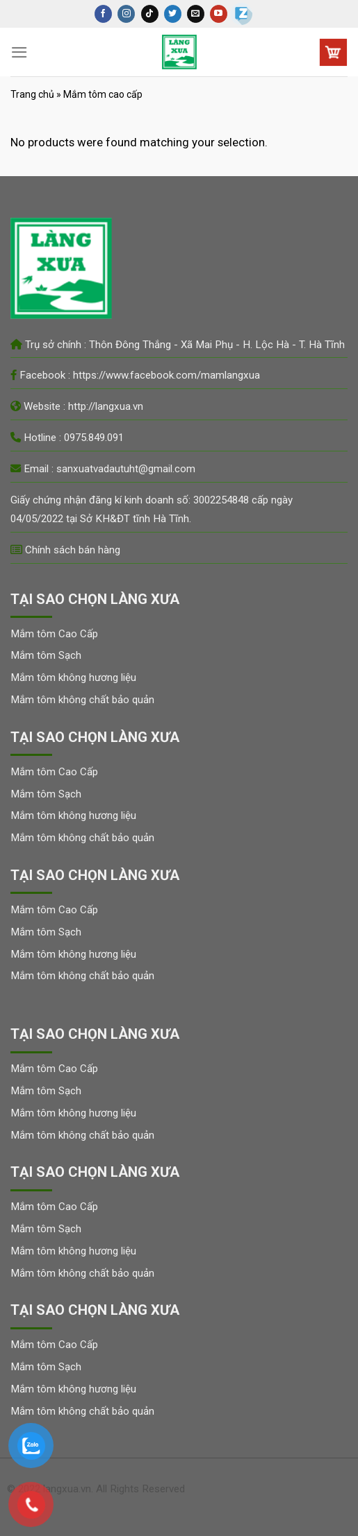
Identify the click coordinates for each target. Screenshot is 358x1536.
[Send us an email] (195, 14)
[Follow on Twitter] (172, 14)
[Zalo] (241, 14)
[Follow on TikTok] (149, 14)
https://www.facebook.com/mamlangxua (166, 375)
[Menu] (19, 52)
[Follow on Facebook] (103, 14)
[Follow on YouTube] (218, 14)
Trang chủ (32, 94)
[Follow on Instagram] (126, 14)
